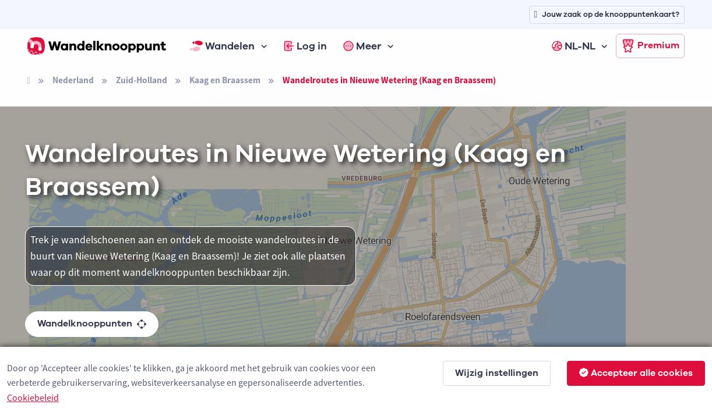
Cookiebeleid (33, 397)
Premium (650, 46)
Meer (362, 46)
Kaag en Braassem (224, 80)
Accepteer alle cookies (636, 373)
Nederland (73, 80)
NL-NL (573, 46)
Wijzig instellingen (496, 373)
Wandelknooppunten (91, 323)
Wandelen (222, 46)
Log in (305, 46)
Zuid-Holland (141, 80)
